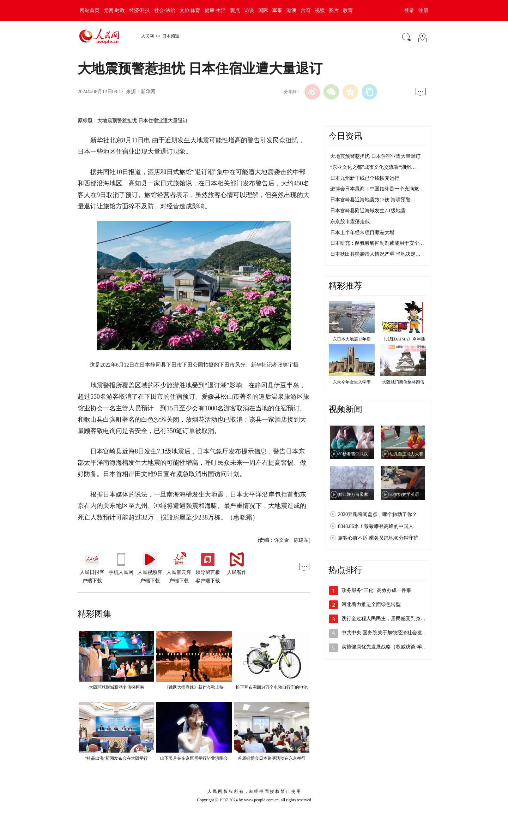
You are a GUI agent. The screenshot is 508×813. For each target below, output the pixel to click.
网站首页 (89, 10)
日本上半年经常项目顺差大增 (362, 232)
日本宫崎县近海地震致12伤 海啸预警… (373, 199)
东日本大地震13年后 (352, 339)
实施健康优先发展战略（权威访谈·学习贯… (389, 646)
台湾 (305, 10)
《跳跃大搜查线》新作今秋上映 (194, 687)
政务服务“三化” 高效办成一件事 (376, 590)
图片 (334, 10)
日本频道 (170, 36)
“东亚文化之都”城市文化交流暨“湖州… (373, 167)
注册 (423, 10)
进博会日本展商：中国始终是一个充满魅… (377, 188)
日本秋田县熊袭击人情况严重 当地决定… (375, 254)
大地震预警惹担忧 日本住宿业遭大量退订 (375, 156)
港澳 (291, 10)
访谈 (249, 10)
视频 (320, 10)
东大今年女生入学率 (352, 382)
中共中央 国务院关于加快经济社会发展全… (389, 632)
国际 (263, 10)
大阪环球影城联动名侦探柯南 (116, 687)
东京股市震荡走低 (350, 221)
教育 (348, 10)
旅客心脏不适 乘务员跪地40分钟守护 (378, 538)
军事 (277, 10)
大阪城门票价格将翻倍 (403, 382)
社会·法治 (164, 10)
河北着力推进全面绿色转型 (371, 604)
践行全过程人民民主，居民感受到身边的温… (390, 618)
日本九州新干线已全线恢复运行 (364, 178)
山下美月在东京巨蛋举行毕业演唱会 (194, 758)
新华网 (148, 91)
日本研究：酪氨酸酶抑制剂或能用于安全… (377, 243)
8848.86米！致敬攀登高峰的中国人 (375, 526)
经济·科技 (139, 10)
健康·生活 (215, 10)
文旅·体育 (190, 10)
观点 (235, 10)
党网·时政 (114, 10)
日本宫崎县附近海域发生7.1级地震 (368, 210)
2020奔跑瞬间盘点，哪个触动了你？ (377, 514)
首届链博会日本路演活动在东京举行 (272, 758)
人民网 (147, 36)
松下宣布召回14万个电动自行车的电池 (272, 687)
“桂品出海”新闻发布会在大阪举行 (116, 758)
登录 (409, 10)
